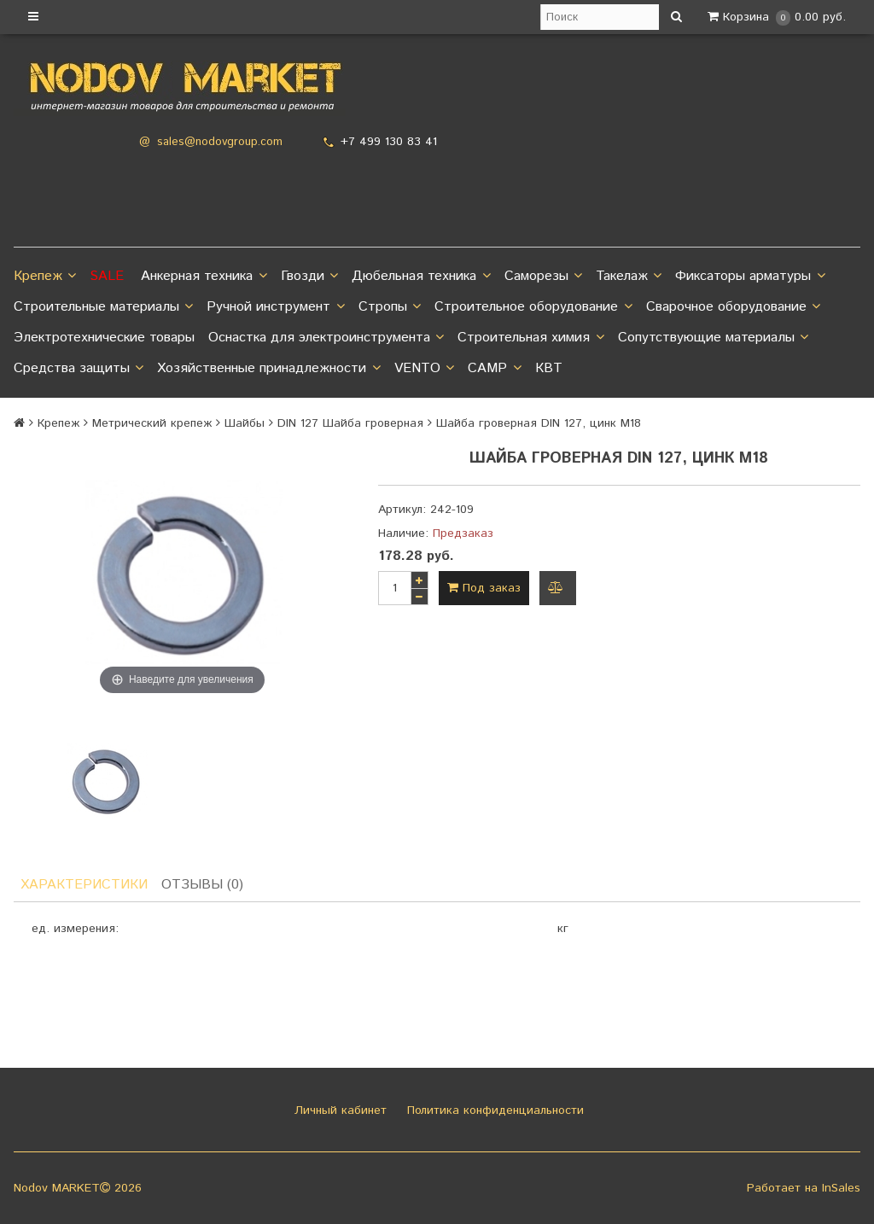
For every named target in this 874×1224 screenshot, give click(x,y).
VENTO (424, 368)
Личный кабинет (338, 1110)
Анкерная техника (203, 276)
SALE (107, 276)
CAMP (494, 368)
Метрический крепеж (152, 423)
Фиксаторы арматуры (749, 276)
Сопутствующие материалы (713, 338)
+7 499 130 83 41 (389, 141)
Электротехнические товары (104, 337)
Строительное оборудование (533, 307)
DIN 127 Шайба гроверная (350, 423)
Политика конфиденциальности (493, 1110)
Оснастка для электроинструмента (326, 338)
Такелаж (628, 276)
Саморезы (543, 276)
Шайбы (244, 423)
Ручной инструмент (275, 307)
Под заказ (484, 588)
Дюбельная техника (421, 276)
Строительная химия (530, 338)
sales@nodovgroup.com (220, 142)
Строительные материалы (103, 307)
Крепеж (45, 276)
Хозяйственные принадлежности (268, 368)
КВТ (548, 368)
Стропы (389, 307)
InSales (841, 1188)
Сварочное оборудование (733, 307)
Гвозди (309, 276)
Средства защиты (78, 368)
